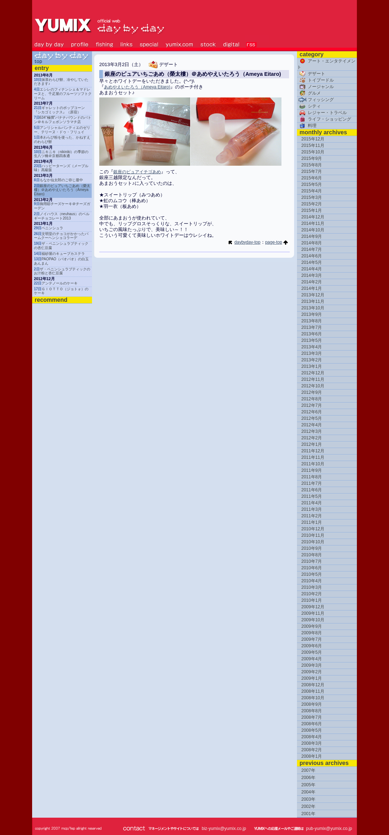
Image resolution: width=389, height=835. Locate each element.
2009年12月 (312, 606)
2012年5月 (311, 418)
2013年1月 (311, 366)
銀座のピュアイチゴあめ (137, 171)
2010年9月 (311, 548)
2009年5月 (311, 652)
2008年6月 (311, 723)
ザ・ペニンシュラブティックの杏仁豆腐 (61, 246)
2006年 (308, 777)
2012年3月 (311, 431)
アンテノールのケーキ (56, 283)
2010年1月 (311, 600)
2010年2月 (311, 593)
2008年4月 (311, 736)
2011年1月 (311, 522)
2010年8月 (311, 554)
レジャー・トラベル (322, 112)
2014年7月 (311, 249)
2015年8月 (311, 165)
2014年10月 (312, 229)
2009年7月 (311, 639)
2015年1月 (311, 210)
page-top (277, 242)
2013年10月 (312, 307)
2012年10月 (312, 385)
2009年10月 (312, 619)
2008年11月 (312, 691)
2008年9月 (311, 704)
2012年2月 (311, 437)
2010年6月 (311, 567)
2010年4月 (311, 580)
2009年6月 (311, 645)
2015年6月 (311, 178)
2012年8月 (311, 398)
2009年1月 (311, 678)
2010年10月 (312, 541)
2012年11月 (312, 379)
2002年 (308, 806)
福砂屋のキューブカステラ (59, 254)
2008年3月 (311, 743)
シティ (309, 106)
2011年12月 (312, 450)
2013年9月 (311, 314)
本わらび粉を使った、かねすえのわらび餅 (62, 139)
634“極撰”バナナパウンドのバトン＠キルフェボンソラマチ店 (62, 120)
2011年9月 (311, 470)
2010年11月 (312, 535)
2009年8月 (311, 632)
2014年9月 (311, 236)
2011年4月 (311, 502)
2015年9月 (311, 158)
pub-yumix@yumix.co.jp (329, 828)
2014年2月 (311, 281)
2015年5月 (311, 184)
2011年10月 (312, 463)
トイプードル (315, 80)
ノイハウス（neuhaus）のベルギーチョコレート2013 (61, 216)
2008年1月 (311, 756)
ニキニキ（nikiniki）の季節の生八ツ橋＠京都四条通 (61, 154)
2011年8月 (311, 476)
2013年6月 (311, 333)
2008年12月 (312, 684)
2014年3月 (311, 275)
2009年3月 (311, 665)
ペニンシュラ (48, 228)
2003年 (308, 799)
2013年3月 (311, 353)
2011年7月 (311, 483)
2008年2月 (311, 749)
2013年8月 (311, 320)
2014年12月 (312, 216)
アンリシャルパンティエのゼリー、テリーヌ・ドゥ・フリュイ (62, 130)
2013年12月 (312, 294)
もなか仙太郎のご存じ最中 (58, 180)
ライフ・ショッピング (324, 119)
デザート (311, 73)
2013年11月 (312, 301)
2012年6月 (311, 411)
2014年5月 (311, 262)
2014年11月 (312, 223)
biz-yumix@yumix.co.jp (224, 828)
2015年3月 (311, 197)
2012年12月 (312, 372)
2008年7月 (311, 717)
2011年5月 (311, 496)
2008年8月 (311, 710)
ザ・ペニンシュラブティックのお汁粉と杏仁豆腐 (62, 271)
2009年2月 (311, 671)
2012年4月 (311, 424)
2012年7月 (311, 405)
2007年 (308, 770)
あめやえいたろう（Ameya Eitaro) (137, 87)
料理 (306, 125)
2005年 (308, 784)
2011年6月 (311, 489)
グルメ (309, 93)
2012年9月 (311, 392)
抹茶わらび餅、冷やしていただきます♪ (61, 82)
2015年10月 (312, 152)
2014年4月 (311, 268)
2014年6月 (311, 255)
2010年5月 (311, 574)
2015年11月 (312, 145)
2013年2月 (311, 359)
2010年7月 (311, 561)
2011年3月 (311, 509)
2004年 (308, 792)
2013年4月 (311, 346)
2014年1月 (311, 288)
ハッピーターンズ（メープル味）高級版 (61, 168)
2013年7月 (311, 327)
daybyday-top (244, 242)
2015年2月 (311, 203)
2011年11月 (312, 457)
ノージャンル (315, 86)
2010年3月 (311, 587)
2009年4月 (311, 658)
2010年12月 (312, 528)
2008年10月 (312, 697)
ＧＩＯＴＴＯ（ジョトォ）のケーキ (61, 291)
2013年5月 (311, 340)
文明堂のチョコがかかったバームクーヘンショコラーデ (61, 236)
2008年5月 (311, 730)
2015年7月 (311, 171)
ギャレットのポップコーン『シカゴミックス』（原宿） (59, 110)
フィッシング (315, 99)
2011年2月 (311, 515)
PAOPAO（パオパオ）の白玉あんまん (61, 261)
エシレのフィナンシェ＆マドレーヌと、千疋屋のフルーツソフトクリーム (63, 93)
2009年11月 (312, 613)
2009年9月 (311, 626)
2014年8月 (311, 242)
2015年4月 (311, 190)
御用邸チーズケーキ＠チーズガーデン (62, 206)
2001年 (308, 813)
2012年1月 (311, 444)
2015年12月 (312, 139)
